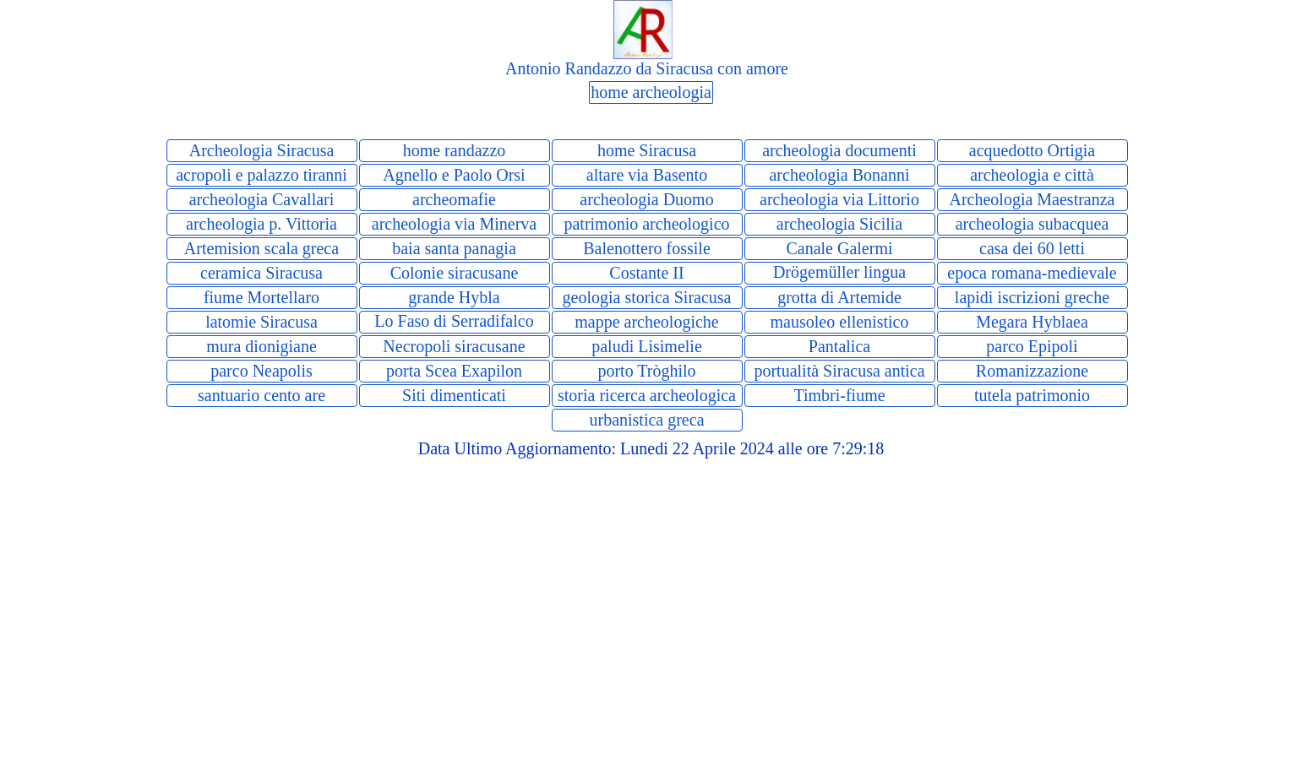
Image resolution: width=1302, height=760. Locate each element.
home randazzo (454, 150)
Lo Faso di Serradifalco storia (453, 331)
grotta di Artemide (839, 297)
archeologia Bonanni (839, 175)
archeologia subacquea (1032, 223)
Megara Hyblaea (1032, 321)
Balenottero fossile (647, 248)
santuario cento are (261, 395)
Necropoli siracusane (454, 346)
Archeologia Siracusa (262, 150)
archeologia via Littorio (839, 199)
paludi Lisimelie (646, 346)
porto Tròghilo (646, 370)
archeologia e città (1032, 175)
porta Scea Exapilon (454, 370)
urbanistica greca (646, 419)
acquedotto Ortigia (1032, 150)
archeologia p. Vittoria (261, 223)
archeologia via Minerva (454, 223)
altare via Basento (646, 175)
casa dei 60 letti (1032, 248)
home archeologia (651, 92)
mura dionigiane (261, 346)
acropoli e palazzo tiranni (261, 175)
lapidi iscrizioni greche (1032, 297)
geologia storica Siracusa (647, 297)
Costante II (646, 272)
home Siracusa (646, 150)
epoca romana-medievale (1031, 272)
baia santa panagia (454, 248)
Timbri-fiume (839, 395)
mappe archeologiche (646, 321)
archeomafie (454, 199)
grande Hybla (453, 297)
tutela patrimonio (1032, 395)
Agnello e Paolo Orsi (454, 175)
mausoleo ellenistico (840, 321)
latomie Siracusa (261, 321)
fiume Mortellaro (261, 297)
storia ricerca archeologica (647, 395)
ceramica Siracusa (261, 272)
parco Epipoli (1031, 346)
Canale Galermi (839, 248)
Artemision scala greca (261, 248)
